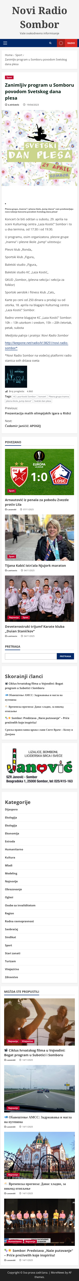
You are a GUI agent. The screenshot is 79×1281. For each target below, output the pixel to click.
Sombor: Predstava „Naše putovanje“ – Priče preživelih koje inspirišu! (38, 1252)
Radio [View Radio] (66, 43)
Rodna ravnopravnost (19, 921)
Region (9, 913)
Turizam (10, 961)
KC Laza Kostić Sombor (24, 396)
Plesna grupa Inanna (59, 396)
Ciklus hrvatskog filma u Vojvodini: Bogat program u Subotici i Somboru (34, 1052)
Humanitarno (14, 849)
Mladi (8, 865)
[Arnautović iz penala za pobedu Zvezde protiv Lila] (39, 472)
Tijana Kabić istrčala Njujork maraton (35, 565)
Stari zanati (12, 953)
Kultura (10, 857)
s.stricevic (13, 104)
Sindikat (10, 937)
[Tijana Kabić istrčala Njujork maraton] (39, 538)
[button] (5, 43)
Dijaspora (11, 809)
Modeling (11, 873)
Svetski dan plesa (42, 400)
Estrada (10, 841)
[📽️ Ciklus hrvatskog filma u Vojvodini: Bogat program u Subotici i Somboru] (39, 1022)
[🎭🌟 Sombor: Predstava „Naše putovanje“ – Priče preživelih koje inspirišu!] (39, 1222)
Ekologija (11, 817)
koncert (42, 396)
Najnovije (14, 617)
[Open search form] (50, 43)
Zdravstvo (11, 977)
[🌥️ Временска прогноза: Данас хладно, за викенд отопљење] (39, 1155)
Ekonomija (12, 833)
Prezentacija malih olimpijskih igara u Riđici (39, 410)
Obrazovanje (13, 889)
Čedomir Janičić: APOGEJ (39, 423)
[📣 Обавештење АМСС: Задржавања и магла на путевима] (39, 1088)
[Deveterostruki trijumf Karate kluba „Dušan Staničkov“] (39, 599)
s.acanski (11, 509)
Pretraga (12, 646)
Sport (9, 77)
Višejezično (12, 969)
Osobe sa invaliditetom (20, 905)
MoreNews (57, 1272)
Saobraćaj (11, 929)
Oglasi (9, 897)
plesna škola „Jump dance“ (19, 400)
